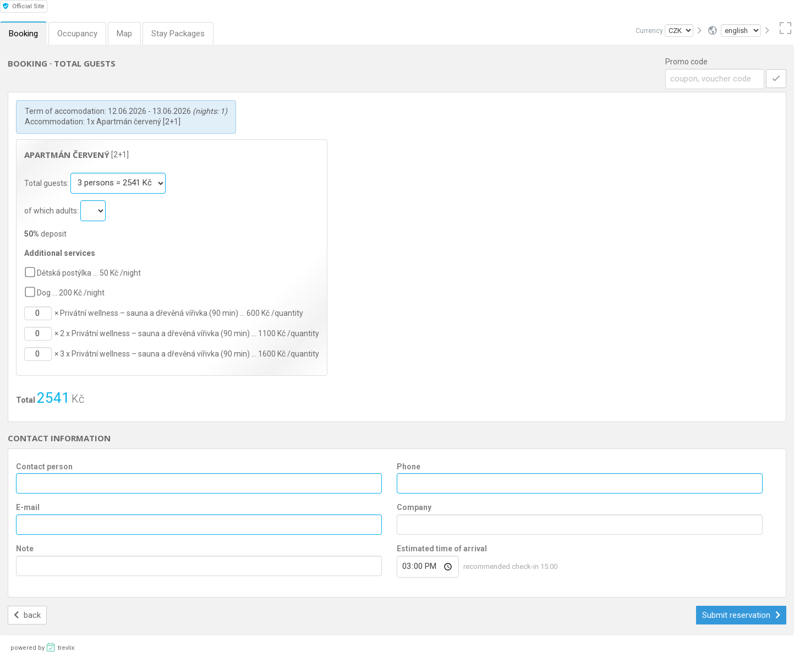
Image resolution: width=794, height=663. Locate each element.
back (27, 615)
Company (414, 507)
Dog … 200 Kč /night (71, 292)
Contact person (44, 466)
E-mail (28, 507)
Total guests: (47, 182)
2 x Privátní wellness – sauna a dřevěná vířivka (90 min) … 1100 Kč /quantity (189, 333)
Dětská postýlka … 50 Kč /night (89, 273)
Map (124, 34)
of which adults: (52, 210)
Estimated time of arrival (442, 548)
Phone (408, 466)
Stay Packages (178, 34)
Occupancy (77, 34)
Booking (23, 34)
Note (25, 548)
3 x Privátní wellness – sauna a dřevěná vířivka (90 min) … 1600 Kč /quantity (189, 353)
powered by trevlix (42, 647)
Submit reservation (741, 615)
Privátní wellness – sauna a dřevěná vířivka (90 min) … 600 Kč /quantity (181, 313)
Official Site (24, 6)
